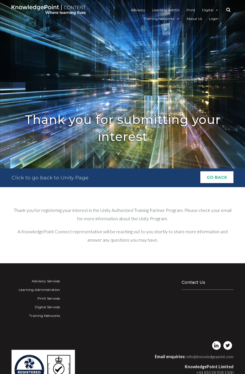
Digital (210, 10)
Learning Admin (166, 10)
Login (213, 18)
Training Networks (162, 18)
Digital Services (47, 307)
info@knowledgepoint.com (209, 356)
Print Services (48, 298)
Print (190, 10)
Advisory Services (46, 281)
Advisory (138, 10)
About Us (194, 18)
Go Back (217, 178)
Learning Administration (39, 289)
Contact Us (193, 282)
